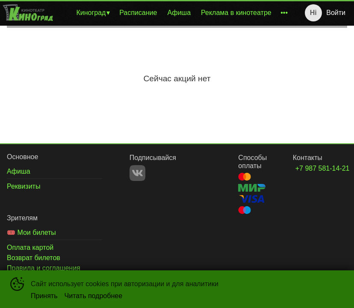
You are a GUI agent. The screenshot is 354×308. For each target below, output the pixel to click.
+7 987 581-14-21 (311, 168)
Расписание (138, 12)
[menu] (174, 13)
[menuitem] (92, 13)
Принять (44, 295)
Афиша (179, 12)
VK (137, 173)
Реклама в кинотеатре (236, 12)
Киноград (91, 12)
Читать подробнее (94, 295)
